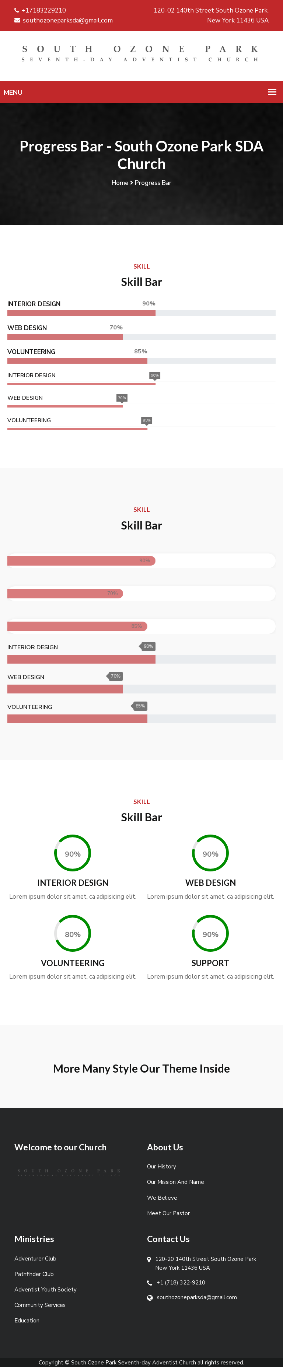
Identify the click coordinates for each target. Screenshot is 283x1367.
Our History (161, 1166)
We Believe (162, 1198)
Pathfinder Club (34, 1274)
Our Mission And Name (175, 1182)
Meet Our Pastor (168, 1213)
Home (120, 183)
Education (26, 1320)
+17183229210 (40, 10)
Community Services (40, 1305)
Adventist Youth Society (45, 1289)
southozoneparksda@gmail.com (63, 20)
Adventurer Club (35, 1258)
